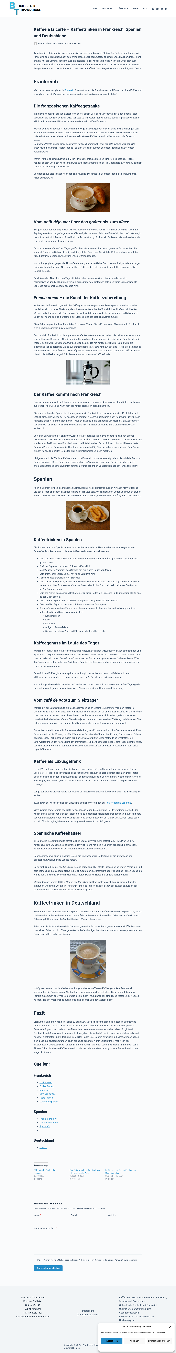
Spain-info (45, 1126)
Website (112, 1215)
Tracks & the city (48, 1118)
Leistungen (109, 8)
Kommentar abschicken (48, 1268)
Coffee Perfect (47, 1086)
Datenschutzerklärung (122, 1348)
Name (37, 1215)
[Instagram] (153, 9)
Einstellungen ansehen (159, 1341)
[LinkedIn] (162, 9)
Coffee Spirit (46, 1082)
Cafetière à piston (49, 1101)
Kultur (77, 44)
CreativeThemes (72, 1348)
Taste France (46, 1097)
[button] (170, 1326)
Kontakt (135, 9)
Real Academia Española (118, 802)
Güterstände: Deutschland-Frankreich (138, 1305)
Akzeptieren (112, 1341)
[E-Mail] (157, 9)
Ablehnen (134, 1341)
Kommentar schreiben (45, 1228)
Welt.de (43, 1147)
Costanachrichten (49, 1122)
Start (95, 9)
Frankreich (69, 90)
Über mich (123, 9)
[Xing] (166, 9)
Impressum (155, 1348)
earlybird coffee (48, 1094)
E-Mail (74, 1215)
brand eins (45, 1090)
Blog (145, 9)
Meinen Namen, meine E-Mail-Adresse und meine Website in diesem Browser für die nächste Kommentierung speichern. (87, 1260)
